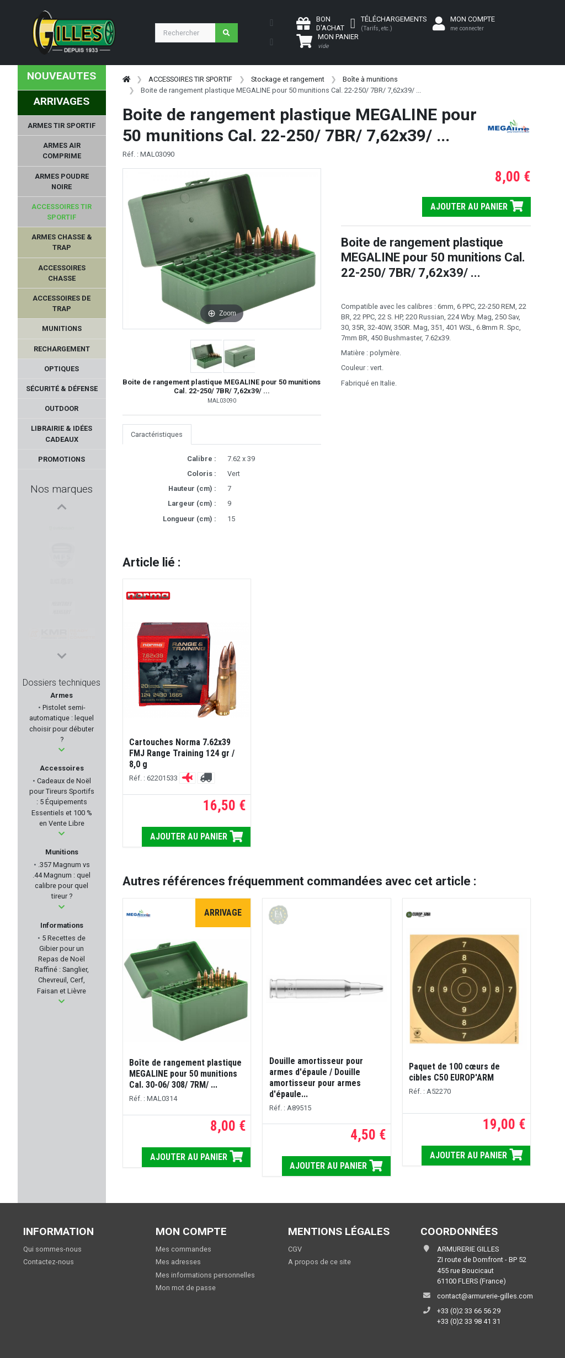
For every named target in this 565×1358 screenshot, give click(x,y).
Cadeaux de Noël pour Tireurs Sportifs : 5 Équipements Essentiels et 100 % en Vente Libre (61, 802)
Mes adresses (178, 1262)
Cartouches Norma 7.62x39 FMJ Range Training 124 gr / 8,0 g (181, 753)
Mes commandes (183, 1249)
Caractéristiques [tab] (157, 434)
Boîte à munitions (370, 79)
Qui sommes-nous (52, 1249)
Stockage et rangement (287, 79)
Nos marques (61, 489)
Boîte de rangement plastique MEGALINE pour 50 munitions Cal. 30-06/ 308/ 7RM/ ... (185, 1073)
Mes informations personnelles (205, 1275)
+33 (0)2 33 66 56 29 (468, 1311)
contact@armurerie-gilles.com (485, 1296)
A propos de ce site (319, 1262)
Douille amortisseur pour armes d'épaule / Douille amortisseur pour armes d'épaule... (316, 1077)
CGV (295, 1249)
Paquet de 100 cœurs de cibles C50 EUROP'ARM (454, 1072)
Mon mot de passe (186, 1288)
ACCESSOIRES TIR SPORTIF (190, 79)
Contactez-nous (48, 1262)
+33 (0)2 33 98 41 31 (468, 1321)
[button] (61, 750)
